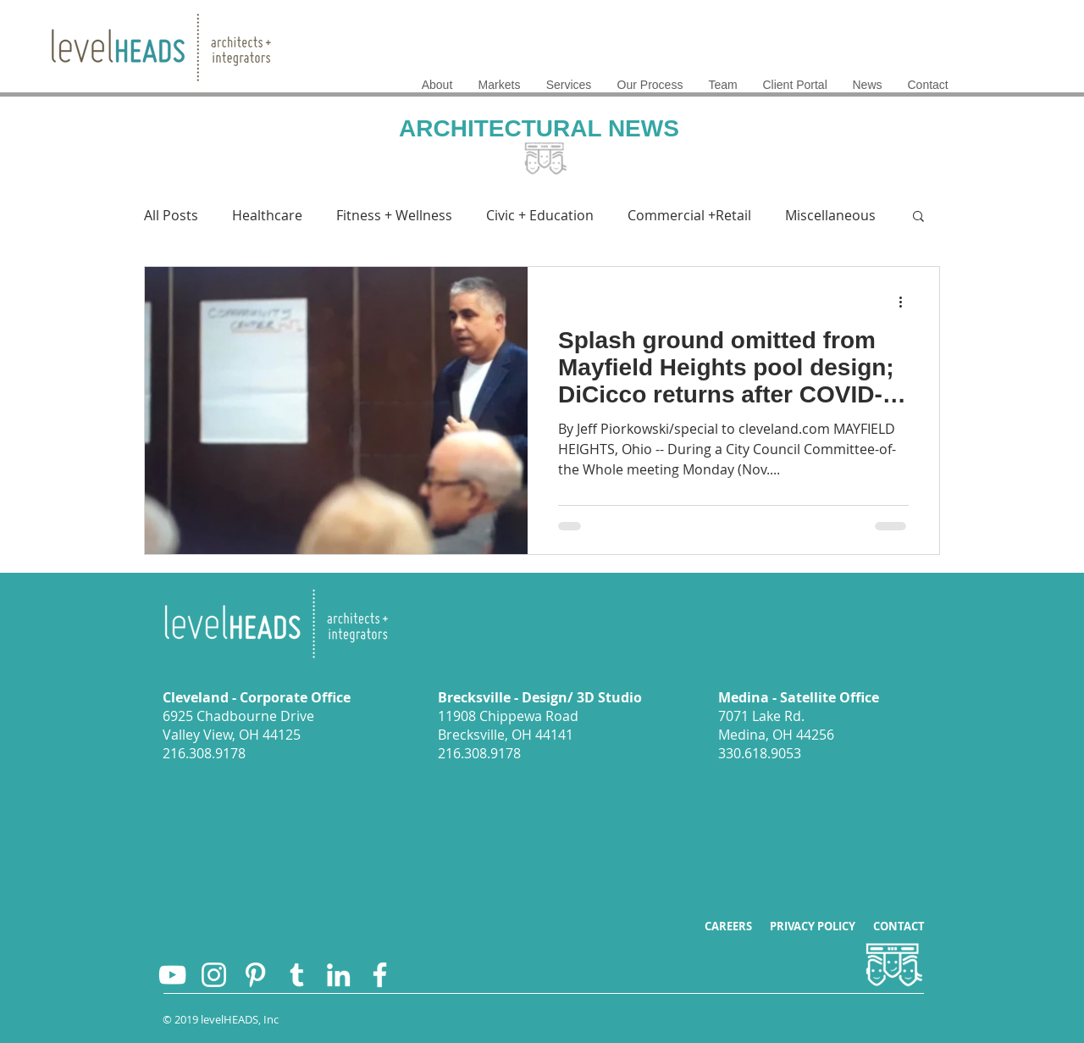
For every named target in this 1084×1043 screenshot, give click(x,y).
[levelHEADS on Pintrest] (255, 974)
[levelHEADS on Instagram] (213, 974)
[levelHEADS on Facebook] (379, 974)
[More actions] (906, 301)
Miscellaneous (830, 215)
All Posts (171, 215)
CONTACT (899, 926)
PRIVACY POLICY (821, 926)
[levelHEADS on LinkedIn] (338, 974)
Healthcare (267, 215)
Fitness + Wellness (394, 215)
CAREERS (737, 926)
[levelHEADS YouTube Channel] (172, 974)
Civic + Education (540, 215)
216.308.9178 (204, 753)
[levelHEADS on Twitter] (296, 974)
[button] (918, 217)
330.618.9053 (759, 753)
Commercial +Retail (689, 215)
